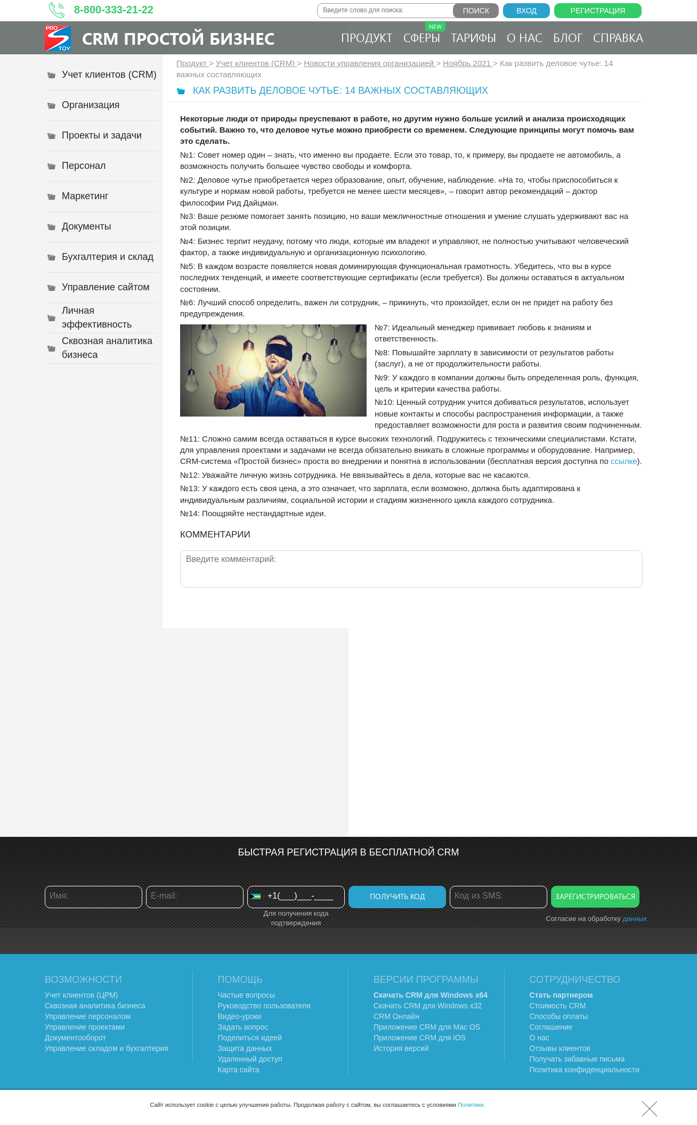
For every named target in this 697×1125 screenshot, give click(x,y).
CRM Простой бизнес (178, 38)
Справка (618, 37)
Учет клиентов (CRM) (256, 63)
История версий (401, 1048)
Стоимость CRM (558, 1005)
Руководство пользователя (264, 1005)
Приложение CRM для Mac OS (427, 1027)
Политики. (471, 1105)
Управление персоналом (88, 1016)
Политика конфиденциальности (585, 1069)
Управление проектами (85, 1027)
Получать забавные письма (577, 1059)
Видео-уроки (240, 1016)
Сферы (424, 33)
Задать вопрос (243, 1027)
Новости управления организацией (370, 63)
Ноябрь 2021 (468, 63)
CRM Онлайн (396, 1016)
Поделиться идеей (250, 1037)
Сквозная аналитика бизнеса (95, 1005)
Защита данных (245, 1048)
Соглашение (551, 1027)
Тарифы (473, 37)
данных (634, 919)
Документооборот (75, 1037)
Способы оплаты (559, 1016)
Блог (567, 37)
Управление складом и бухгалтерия (106, 1048)
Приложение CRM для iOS (420, 1037)
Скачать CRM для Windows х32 (428, 1005)
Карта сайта (239, 1069)
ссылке (624, 461)
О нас (524, 37)
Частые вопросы (246, 995)
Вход (526, 10)
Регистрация (598, 10)
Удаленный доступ (250, 1059)
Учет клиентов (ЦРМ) (81, 995)
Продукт (367, 37)
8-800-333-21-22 (113, 9)
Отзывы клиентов (560, 1048)
